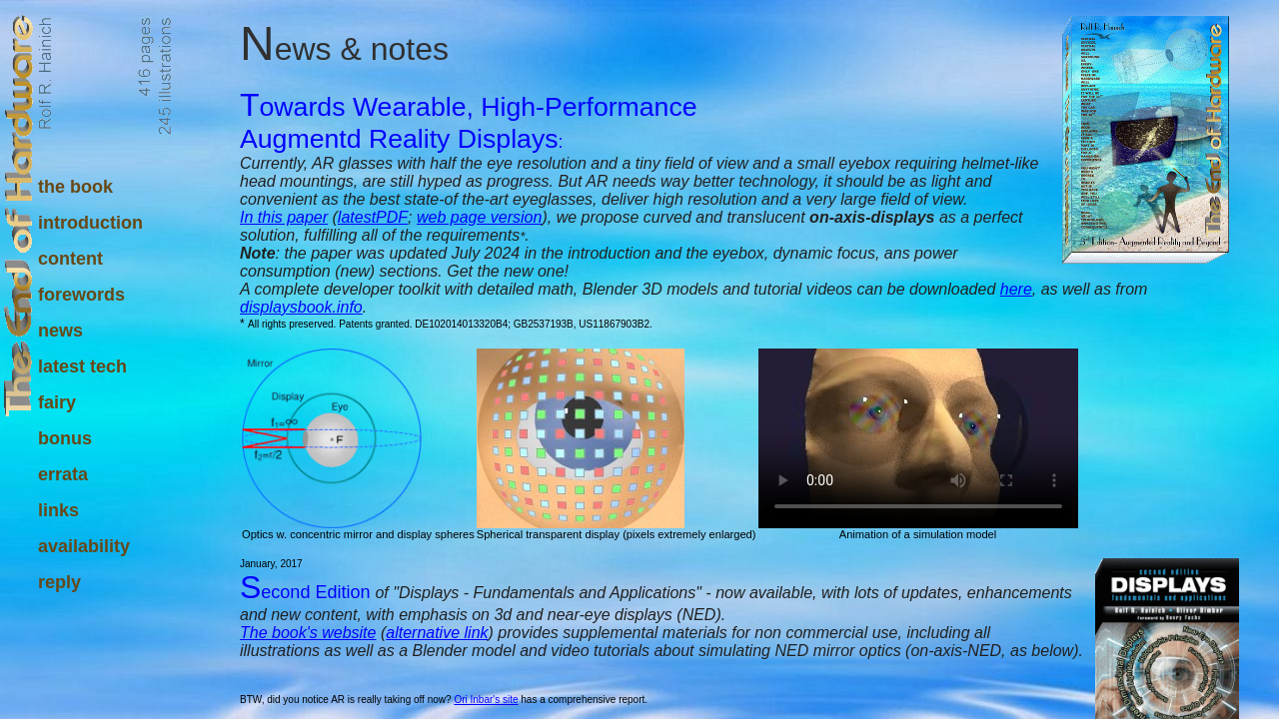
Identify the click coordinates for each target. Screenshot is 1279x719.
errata (63, 474)
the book (75, 187)
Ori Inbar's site (486, 699)
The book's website (308, 632)
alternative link (437, 632)
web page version (479, 217)
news (60, 331)
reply (59, 582)
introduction (90, 223)
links (58, 510)
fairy (57, 402)
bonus (65, 438)
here (1016, 289)
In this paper (284, 217)
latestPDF (373, 217)
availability (84, 546)
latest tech (82, 366)
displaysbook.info (301, 307)
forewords (81, 295)
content (70, 259)
